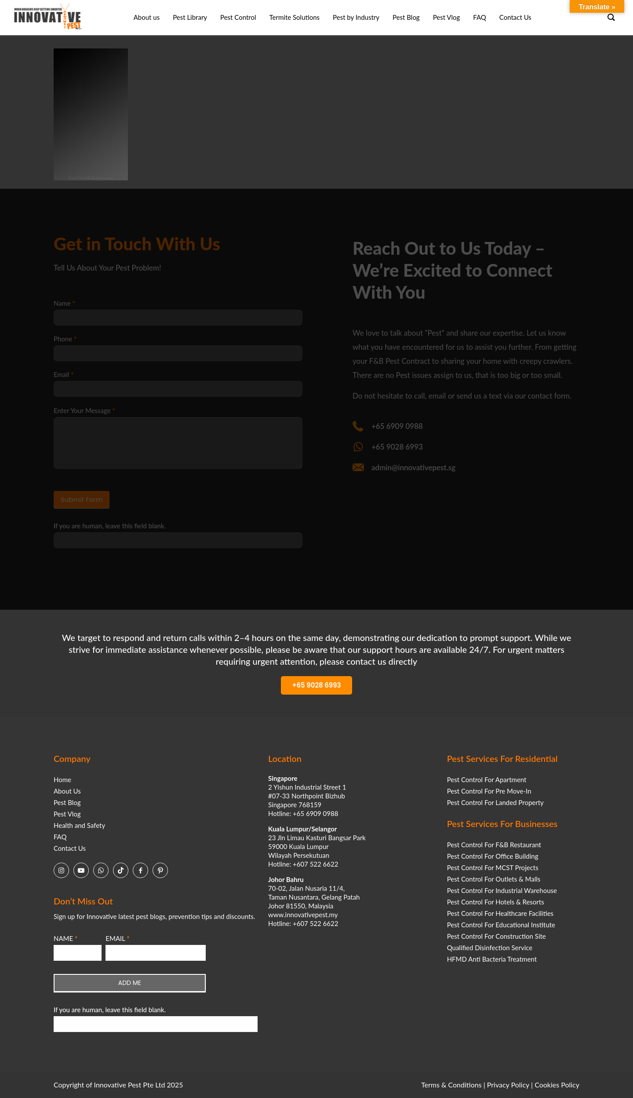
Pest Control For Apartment (487, 779)
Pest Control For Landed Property (495, 802)
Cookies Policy (557, 1084)
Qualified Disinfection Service (490, 948)
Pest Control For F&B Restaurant (494, 845)
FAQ (60, 837)
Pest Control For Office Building (492, 856)
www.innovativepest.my (303, 915)
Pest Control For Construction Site (496, 936)
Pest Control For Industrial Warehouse (502, 890)
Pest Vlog (67, 814)
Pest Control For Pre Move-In (489, 791)
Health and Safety (79, 825)
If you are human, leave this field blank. (110, 1010)
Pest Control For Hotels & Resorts (495, 902)
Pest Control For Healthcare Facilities (500, 913)
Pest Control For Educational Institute (501, 925)
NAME (65, 938)
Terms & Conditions (451, 1084)
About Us (67, 791)
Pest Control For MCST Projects (492, 867)
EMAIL (117, 938)
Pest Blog (67, 802)
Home (62, 779)
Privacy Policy (508, 1084)
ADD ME (129, 982)
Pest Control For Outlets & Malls (494, 879)
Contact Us (70, 848)
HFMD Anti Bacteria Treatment (492, 959)
